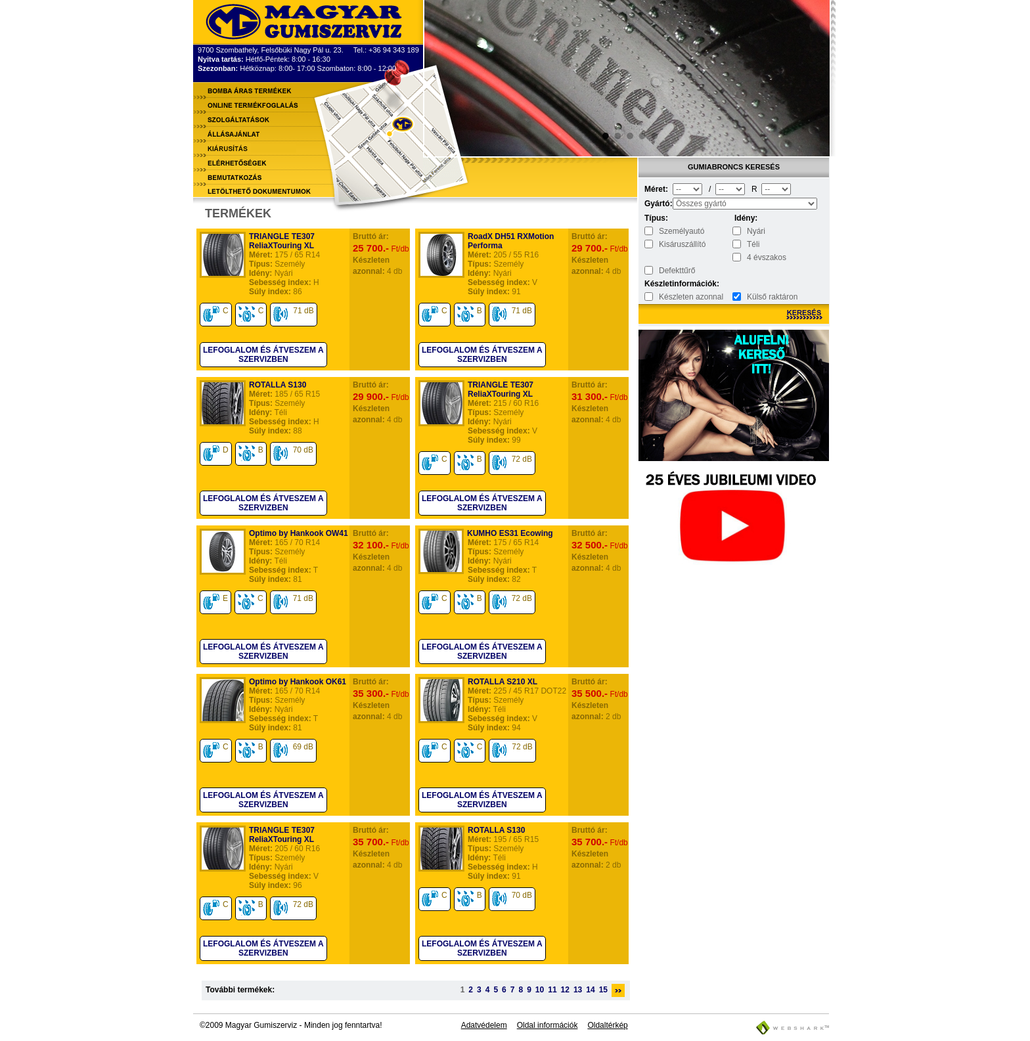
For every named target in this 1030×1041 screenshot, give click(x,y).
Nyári (756, 231)
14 (590, 989)
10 (539, 989)
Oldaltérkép (607, 1025)
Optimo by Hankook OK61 (297, 681)
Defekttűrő (677, 270)
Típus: (656, 218)
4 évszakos (766, 257)
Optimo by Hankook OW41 (298, 533)
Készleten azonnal (691, 296)
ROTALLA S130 (277, 384)
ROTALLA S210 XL (502, 681)
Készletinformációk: (657, 283)
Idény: (745, 218)
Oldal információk (547, 1025)
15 (603, 989)
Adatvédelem (484, 1025)
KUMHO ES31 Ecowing (510, 533)
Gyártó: (657, 203)
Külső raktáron (772, 296)
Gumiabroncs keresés (734, 167)
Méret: (656, 189)
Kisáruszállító (682, 244)
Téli (753, 244)
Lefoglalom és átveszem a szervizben (263, 354)
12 (565, 989)
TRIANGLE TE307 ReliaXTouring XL (282, 241)
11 (552, 989)
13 (577, 989)
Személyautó (681, 231)
